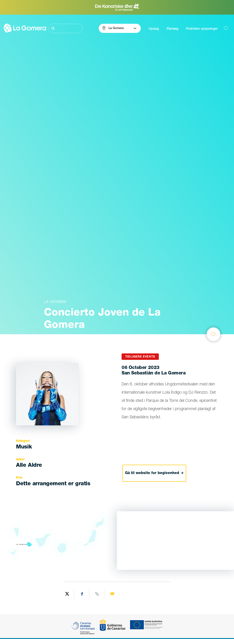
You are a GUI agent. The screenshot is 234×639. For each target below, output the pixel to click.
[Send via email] (112, 594)
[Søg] (65, 28)
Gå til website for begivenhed (154, 473)
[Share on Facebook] (82, 594)
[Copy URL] (97, 594)
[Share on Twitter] (67, 594)
